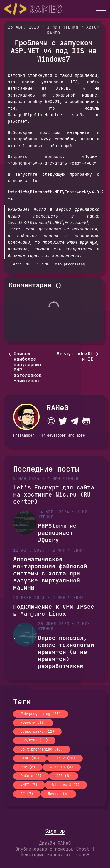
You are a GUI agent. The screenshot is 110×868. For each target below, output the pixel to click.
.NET (28, 264)
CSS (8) (63, 776)
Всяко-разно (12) (37, 731)
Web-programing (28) (41, 713)
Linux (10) (64, 758)
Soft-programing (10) (42, 749)
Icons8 (81, 855)
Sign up (55, 831)
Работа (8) (31, 776)
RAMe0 (53, 33)
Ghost (82, 849)
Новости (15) (33, 722)
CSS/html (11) (34, 740)
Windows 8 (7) (66, 784)
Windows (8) (61, 767)
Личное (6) (58, 793)
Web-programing (70, 264)
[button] (101, 9)
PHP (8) (28, 767)
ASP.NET (43, 264)
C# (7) (27, 793)
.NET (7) (29, 784)
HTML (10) (30, 758)
